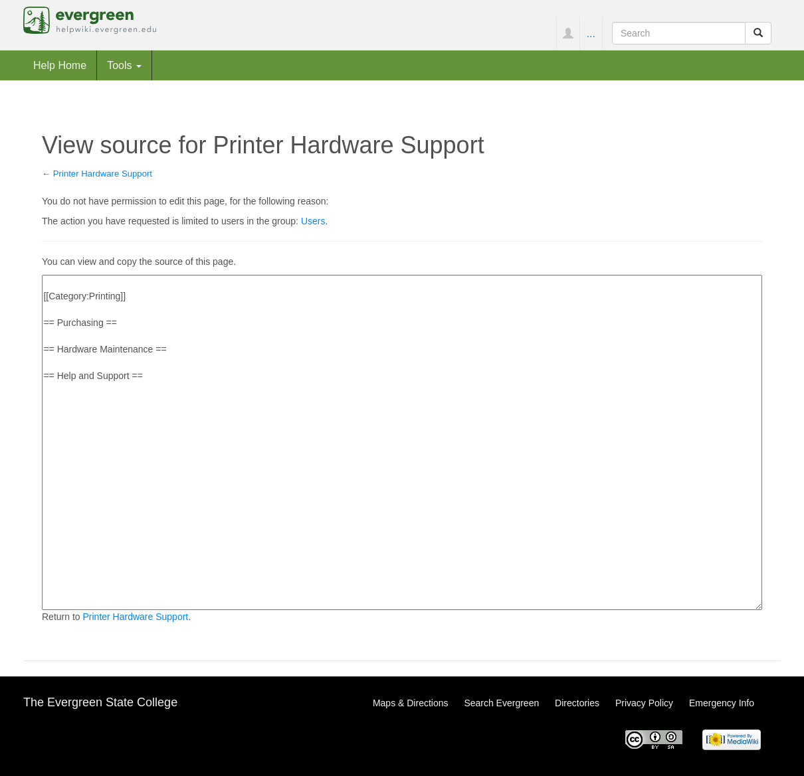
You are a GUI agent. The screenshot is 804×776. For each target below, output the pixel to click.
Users (313, 221)
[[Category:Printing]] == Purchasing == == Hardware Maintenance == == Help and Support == (402, 442)
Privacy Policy (644, 703)
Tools (124, 65)
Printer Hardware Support (102, 174)
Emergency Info (721, 703)
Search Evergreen (501, 703)
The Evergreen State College (100, 702)
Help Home (59, 65)
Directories (577, 703)
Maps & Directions (411, 703)
